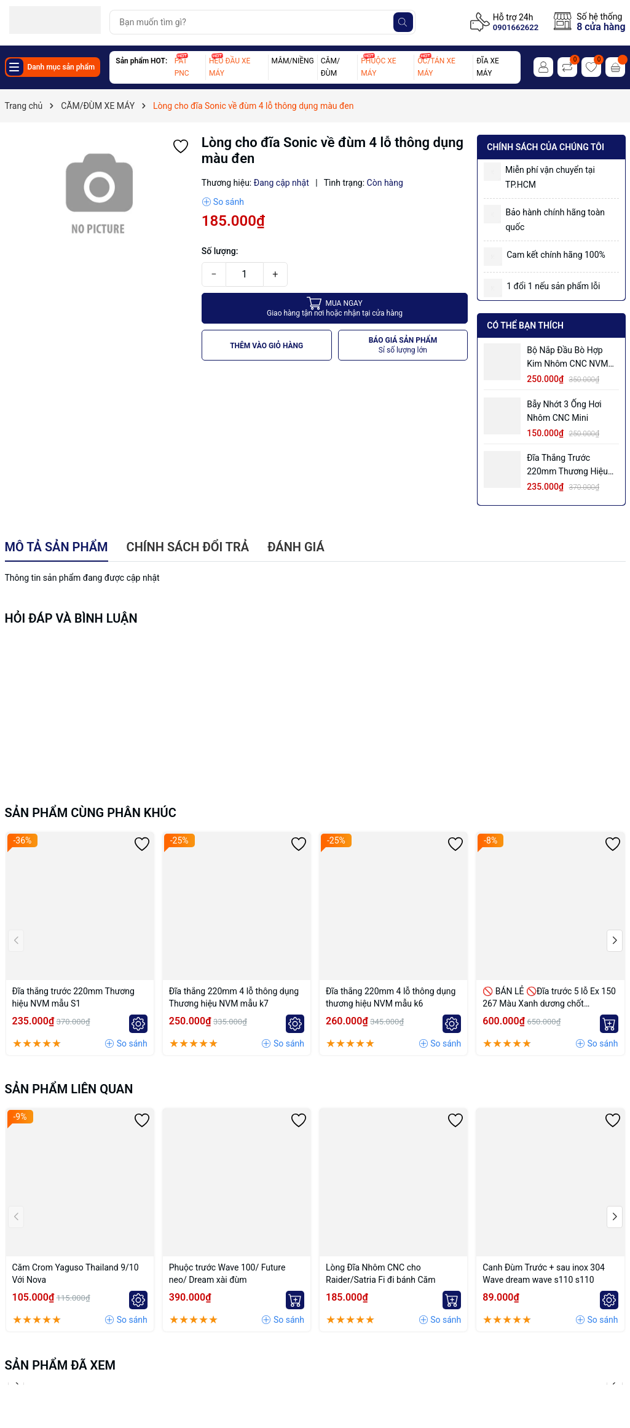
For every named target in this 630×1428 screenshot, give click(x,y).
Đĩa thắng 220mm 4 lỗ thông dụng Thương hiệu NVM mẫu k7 (234, 997)
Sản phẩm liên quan (69, 1089)
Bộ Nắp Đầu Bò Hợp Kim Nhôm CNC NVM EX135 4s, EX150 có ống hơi (567, 357)
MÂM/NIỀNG (293, 61)
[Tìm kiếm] (403, 22)
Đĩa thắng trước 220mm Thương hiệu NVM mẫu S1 (567, 465)
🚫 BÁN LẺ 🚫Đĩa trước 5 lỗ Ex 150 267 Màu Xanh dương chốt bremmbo (549, 998)
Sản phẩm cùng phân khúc (90, 812)
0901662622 (515, 27)
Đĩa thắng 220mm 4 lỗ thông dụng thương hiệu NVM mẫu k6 (390, 997)
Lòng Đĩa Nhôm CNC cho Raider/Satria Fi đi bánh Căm (381, 1273)
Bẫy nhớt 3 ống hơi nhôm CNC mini (564, 411)
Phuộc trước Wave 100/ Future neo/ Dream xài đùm (227, 1273)
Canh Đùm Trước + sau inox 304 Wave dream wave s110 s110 (543, 1273)
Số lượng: (220, 251)
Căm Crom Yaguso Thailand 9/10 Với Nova (75, 1273)
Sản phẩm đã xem (60, 1365)
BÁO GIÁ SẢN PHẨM (403, 345)
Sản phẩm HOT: (141, 61)
